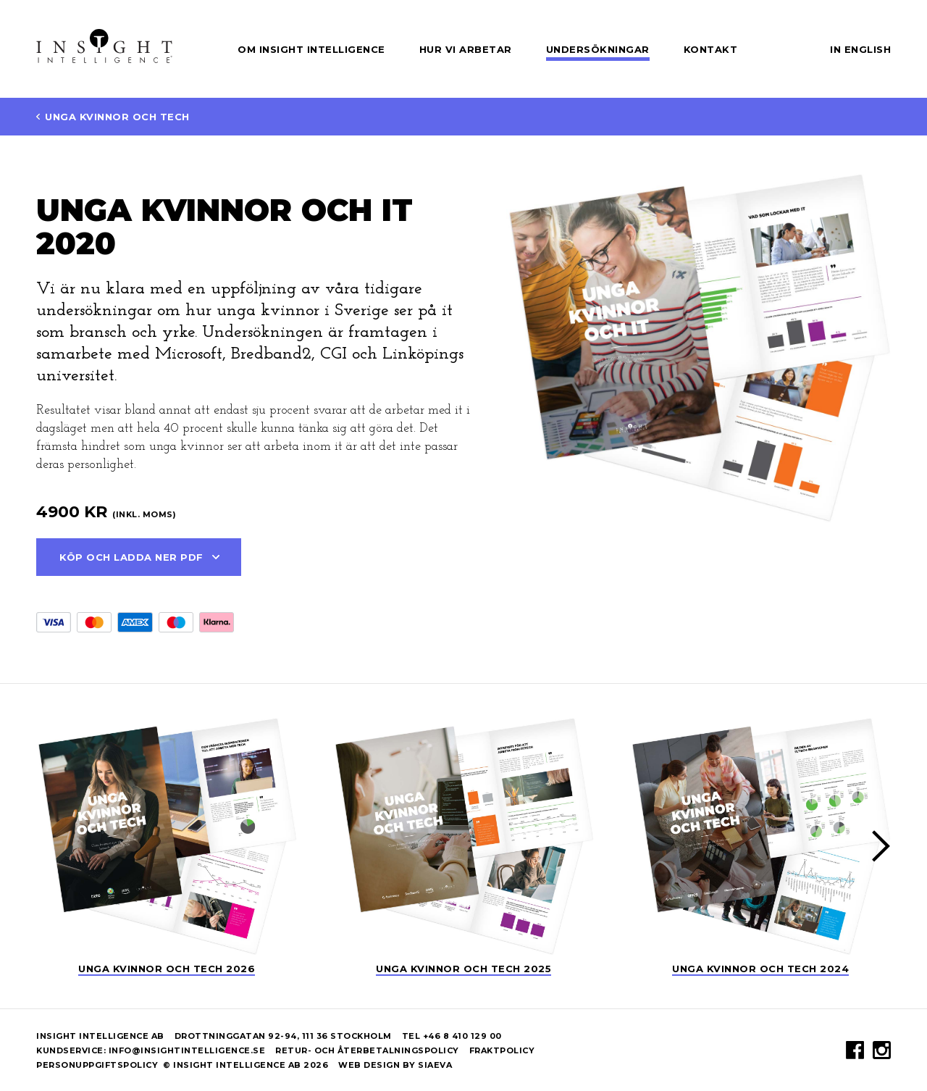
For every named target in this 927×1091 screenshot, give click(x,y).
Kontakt (711, 49)
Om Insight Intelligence (311, 49)
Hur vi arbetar (465, 49)
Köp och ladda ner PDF (131, 557)
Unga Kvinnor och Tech (117, 116)
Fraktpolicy (502, 1050)
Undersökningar (598, 49)
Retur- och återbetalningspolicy (372, 1050)
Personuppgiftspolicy (97, 1065)
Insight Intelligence (104, 46)
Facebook (855, 1050)
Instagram (882, 1050)
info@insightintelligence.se (187, 1050)
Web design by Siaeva (395, 1065)
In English (860, 49)
